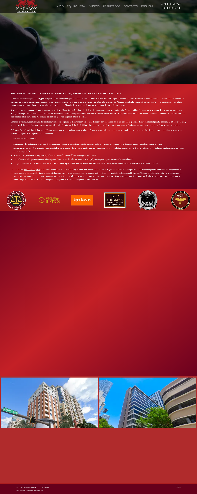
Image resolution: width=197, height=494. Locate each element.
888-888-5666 (171, 8)
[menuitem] (59, 6)
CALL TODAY (171, 4)
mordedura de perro (32, 170)
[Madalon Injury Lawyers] (26, 6)
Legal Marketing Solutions (23, 490)
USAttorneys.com (38, 490)
